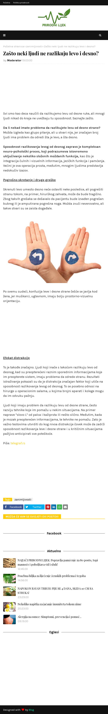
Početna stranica (13, 46)
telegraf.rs (18, 443)
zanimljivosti (34, 46)
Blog (31, 709)
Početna (6, 3)
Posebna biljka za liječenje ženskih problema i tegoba (52, 576)
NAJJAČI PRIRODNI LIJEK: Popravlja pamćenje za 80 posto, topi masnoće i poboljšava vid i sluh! (58, 562)
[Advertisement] (54, 89)
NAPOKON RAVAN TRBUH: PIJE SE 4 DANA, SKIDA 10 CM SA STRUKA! (55, 591)
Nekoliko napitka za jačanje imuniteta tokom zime (49, 604)
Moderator (14, 60)
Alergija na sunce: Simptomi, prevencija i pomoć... (49, 617)
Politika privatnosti (21, 3)
